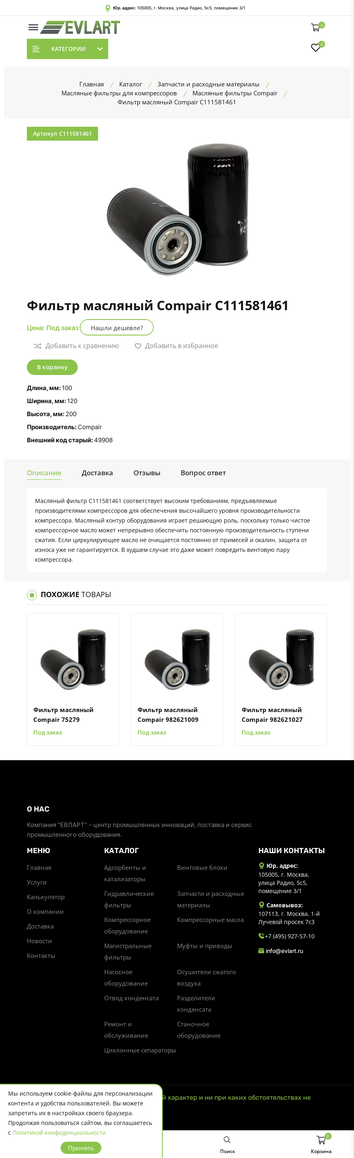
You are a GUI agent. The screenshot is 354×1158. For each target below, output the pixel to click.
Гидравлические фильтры (129, 899)
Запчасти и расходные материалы (210, 899)
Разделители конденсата (196, 1003)
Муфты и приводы (204, 946)
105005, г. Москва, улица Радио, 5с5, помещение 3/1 (191, 7)
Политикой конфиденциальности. (60, 1132)
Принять (81, 1148)
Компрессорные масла (210, 919)
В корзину (52, 367)
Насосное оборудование (126, 977)
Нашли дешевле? (117, 328)
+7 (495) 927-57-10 (286, 936)
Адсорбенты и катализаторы (125, 873)
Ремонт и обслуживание (126, 1029)
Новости (39, 941)
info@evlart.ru (280, 951)
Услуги (37, 882)
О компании (45, 911)
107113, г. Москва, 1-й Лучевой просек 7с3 (289, 918)
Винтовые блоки (202, 867)
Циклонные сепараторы (140, 1050)
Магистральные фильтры (127, 951)
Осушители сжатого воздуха (206, 977)
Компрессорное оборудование (127, 925)
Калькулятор (46, 897)
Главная (39, 867)
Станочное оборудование (199, 1029)
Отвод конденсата (131, 998)
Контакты (41, 955)
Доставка (40, 926)
